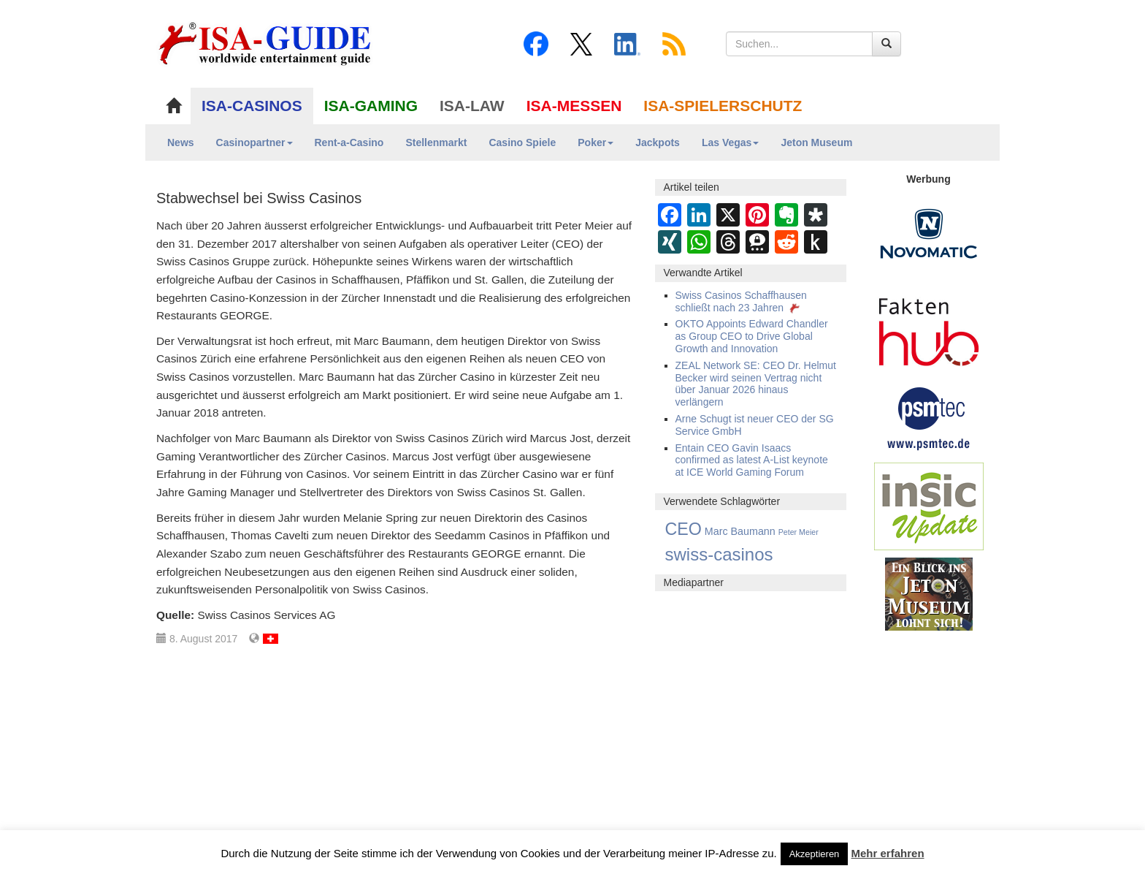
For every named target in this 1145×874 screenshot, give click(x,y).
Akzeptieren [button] (814, 853)
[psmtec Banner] (929, 416)
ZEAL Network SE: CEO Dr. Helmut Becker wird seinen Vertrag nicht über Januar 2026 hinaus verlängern (755, 384)
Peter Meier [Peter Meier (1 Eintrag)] (798, 532)
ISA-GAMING (371, 105)
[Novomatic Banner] (929, 233)
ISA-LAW (472, 105)
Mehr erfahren (887, 853)
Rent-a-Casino (349, 142)
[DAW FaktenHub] (929, 328)
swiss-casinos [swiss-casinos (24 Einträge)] (719, 554)
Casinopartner (254, 142)
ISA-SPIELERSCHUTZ (722, 105)
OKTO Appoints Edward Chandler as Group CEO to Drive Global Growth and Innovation (751, 336)
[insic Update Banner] (929, 506)
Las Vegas (730, 142)
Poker (595, 142)
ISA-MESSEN (574, 105)
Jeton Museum (816, 142)
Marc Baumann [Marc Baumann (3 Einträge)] (740, 531)
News (180, 142)
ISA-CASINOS (252, 105)
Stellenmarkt (436, 142)
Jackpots (657, 142)
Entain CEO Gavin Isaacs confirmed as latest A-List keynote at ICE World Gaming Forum (751, 460)
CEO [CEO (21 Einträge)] (683, 529)
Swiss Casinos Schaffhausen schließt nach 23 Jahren (741, 301)
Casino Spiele (522, 142)
